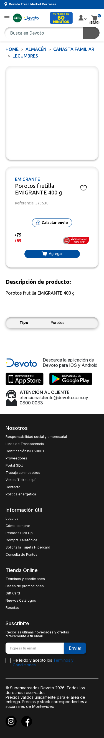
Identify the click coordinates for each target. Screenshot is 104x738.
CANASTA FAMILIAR (73, 49)
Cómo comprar (18, 525)
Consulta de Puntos (21, 554)
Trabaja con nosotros (23, 472)
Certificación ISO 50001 (25, 451)
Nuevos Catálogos (21, 600)
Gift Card (13, 593)
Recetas (12, 607)
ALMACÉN (36, 49)
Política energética (21, 494)
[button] (6, 18)
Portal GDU (14, 465)
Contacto (13, 487)
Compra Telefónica (21, 540)
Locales (12, 518)
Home (12, 49)
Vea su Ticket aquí (20, 480)
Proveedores (16, 458)
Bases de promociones (25, 586)
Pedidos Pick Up (19, 533)
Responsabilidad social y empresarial (36, 436)
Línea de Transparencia (25, 444)
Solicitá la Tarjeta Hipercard (28, 547)
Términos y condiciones (25, 579)
